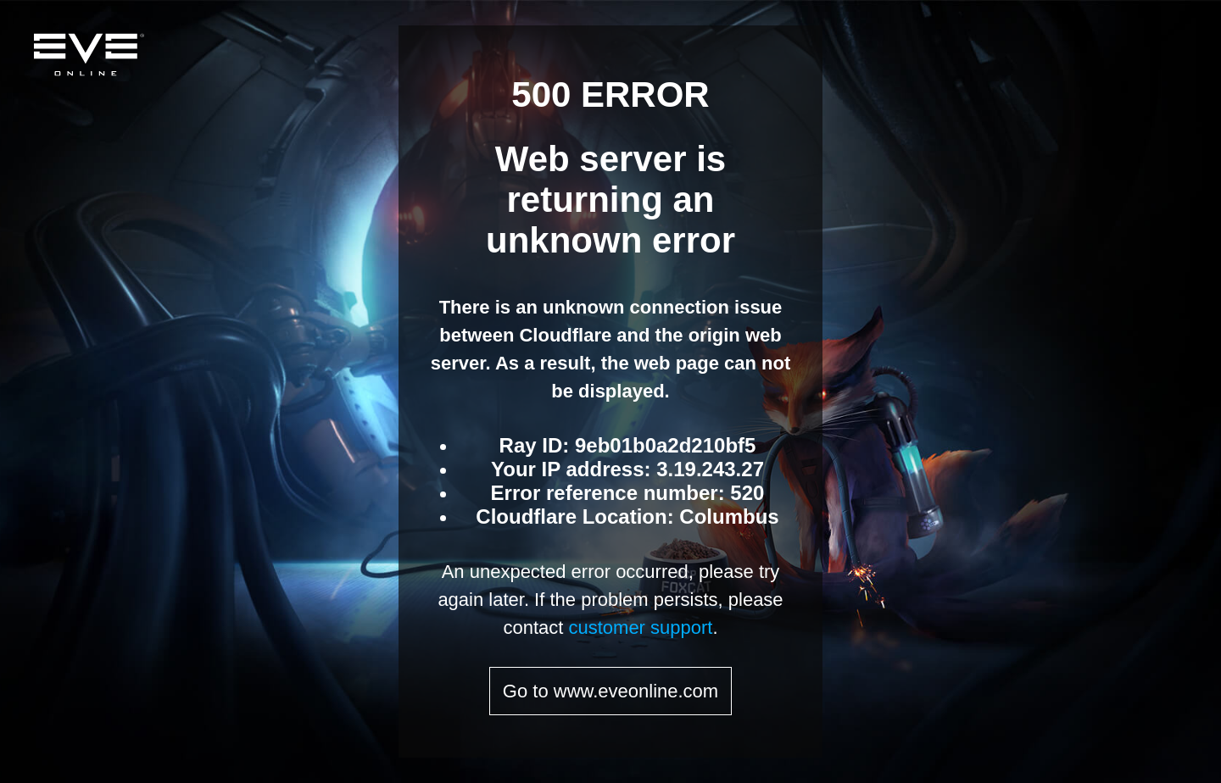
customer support (640, 627)
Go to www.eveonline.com (610, 691)
